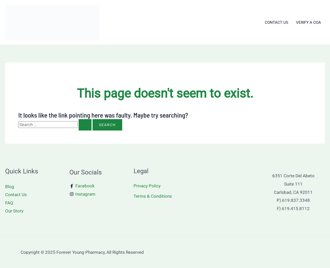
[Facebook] (82, 186)
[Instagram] (82, 194)
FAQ (9, 202)
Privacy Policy (147, 185)
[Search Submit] (85, 125)
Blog (9, 186)
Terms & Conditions (153, 196)
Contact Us (16, 194)
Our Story (14, 210)
